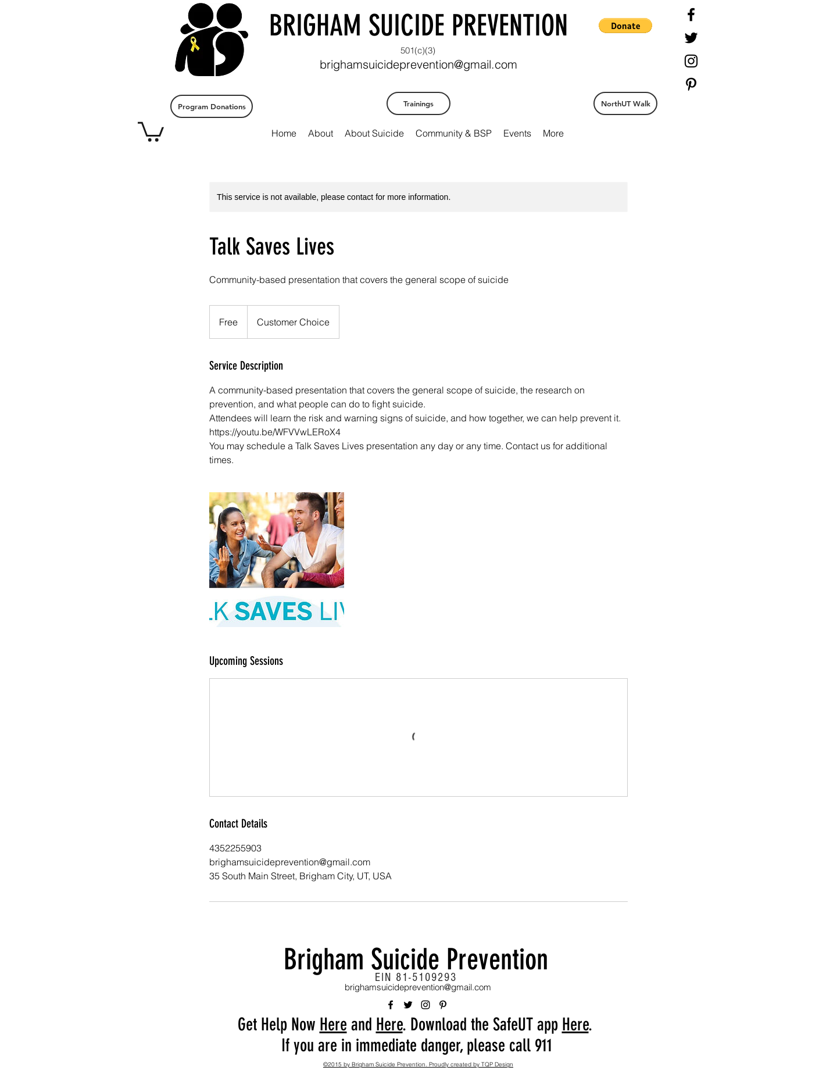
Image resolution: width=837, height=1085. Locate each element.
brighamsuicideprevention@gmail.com (418, 64)
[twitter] (691, 37)
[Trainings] (418, 103)
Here (333, 1024)
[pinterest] (691, 84)
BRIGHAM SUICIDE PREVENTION (418, 25)
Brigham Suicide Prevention (416, 959)
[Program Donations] (211, 106)
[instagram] (691, 61)
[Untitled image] (276, 559)
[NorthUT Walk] (625, 103)
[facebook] (691, 14)
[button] (151, 131)
